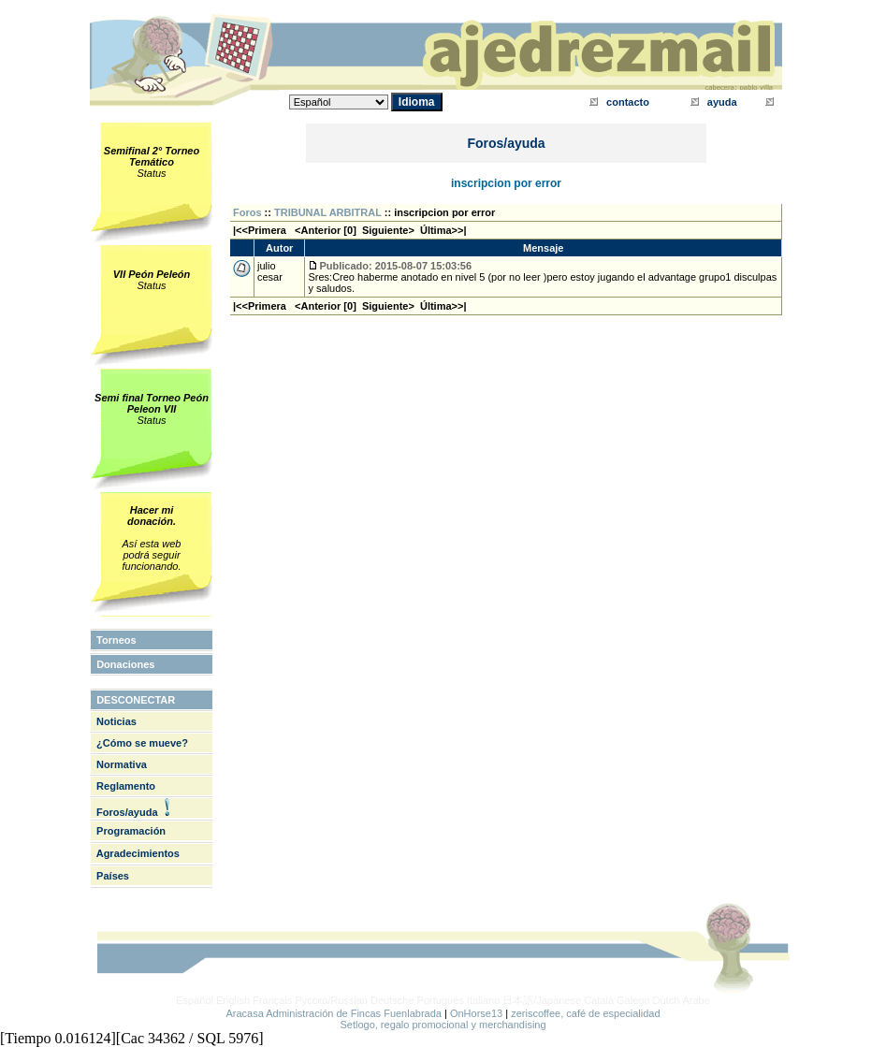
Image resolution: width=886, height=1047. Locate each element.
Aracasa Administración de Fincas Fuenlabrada (333, 1013)
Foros (247, 212)
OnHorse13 (476, 1013)
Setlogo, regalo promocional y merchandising (442, 1024)
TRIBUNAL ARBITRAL (328, 212)
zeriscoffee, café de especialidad (585, 1013)
